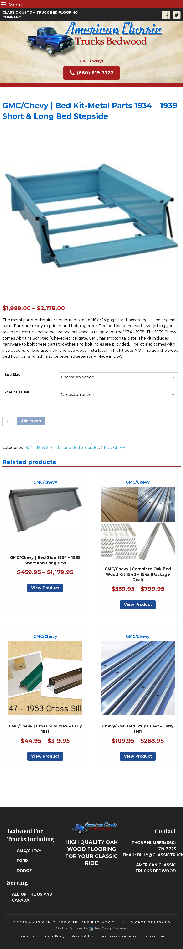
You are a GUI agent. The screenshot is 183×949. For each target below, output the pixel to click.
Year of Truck (16, 392)
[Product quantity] (9, 421)
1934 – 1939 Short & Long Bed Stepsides (61, 447)
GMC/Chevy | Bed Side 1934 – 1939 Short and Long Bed (45, 560)
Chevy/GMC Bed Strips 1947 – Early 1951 (137, 729)
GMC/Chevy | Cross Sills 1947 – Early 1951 (45, 729)
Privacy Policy (82, 936)
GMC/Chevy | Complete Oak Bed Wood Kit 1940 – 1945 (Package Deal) (138, 574)
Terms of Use (154, 936)
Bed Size (12, 374)
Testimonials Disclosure (119, 936)
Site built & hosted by (91, 928)
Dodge (24, 870)
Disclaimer (27, 936)
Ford (22, 860)
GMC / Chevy (113, 447)
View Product (45, 588)
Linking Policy (53, 936)
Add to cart (31, 421)
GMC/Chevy (29, 851)
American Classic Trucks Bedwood (72, 922)
